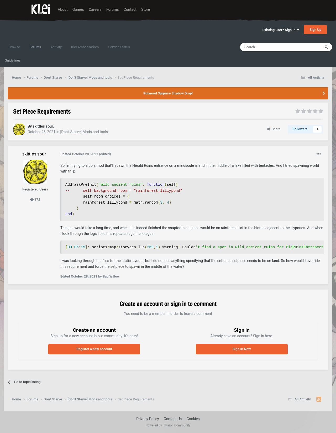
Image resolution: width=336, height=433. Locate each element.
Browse (14, 47)
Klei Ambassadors (85, 47)
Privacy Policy (147, 419)
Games (78, 9)
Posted (79, 154)
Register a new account (94, 349)
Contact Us (173, 419)
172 (35, 200)
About (63, 9)
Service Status (119, 47)
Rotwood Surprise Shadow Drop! (168, 93)
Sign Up (315, 30)
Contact (130, 9)
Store (145, 9)
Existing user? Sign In (280, 30)
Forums (112, 9)
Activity (56, 47)
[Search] (268, 47)
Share (273, 129)
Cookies (193, 419)
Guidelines (13, 60)
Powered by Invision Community (168, 425)
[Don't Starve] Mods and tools (84, 132)
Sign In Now (242, 349)
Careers (95, 9)
